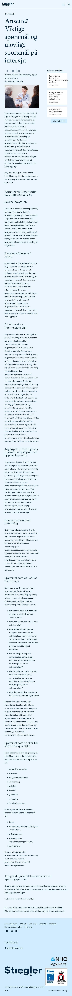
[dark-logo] (8, 4)
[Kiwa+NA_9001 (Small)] (56, 977)
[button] (63, 4)
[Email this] (7, 71)
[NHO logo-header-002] (59, 959)
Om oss (32, 924)
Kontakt (42, 924)
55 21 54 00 (33, 907)
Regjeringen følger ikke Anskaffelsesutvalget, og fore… (59, 79)
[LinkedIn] (16, 931)
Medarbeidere (11, 924)
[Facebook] (7, 931)
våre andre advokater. (54, 911)
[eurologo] (59, 964)
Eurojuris (28, 927)
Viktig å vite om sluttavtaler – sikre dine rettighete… (56, 95)
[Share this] (13, 71)
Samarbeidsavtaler (13, 927)
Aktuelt (23, 924)
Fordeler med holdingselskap (56, 110)
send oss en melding (53, 907)
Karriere (52, 924)
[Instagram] (11, 931)
